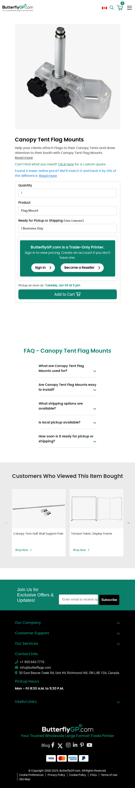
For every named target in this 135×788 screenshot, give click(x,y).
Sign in (43, 267)
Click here (66, 164)
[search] (112, 7)
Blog (45, 745)
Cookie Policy (77, 775)
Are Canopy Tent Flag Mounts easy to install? (68, 387)
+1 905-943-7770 (29, 662)
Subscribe (109, 600)
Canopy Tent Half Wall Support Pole (38, 533)
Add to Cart (50, 294)
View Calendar (74, 221)
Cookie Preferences (31, 775)
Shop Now (23, 550)
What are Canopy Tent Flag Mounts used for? (68, 368)
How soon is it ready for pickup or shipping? (68, 439)
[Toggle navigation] (129, 8)
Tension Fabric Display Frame (91, 533)
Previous (7, 522)
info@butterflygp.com (33, 667)
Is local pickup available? (68, 422)
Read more (24, 157)
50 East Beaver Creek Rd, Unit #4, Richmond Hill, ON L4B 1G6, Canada (67, 673)
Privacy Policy (56, 775)
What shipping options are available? (68, 406)
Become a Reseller (82, 267)
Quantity (25, 185)
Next (128, 522)
